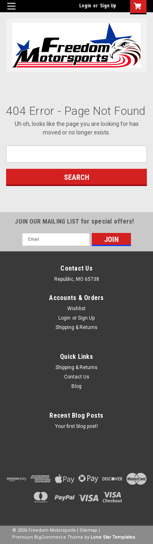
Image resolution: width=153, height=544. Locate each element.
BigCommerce (50, 537)
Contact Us (76, 377)
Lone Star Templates (113, 537)
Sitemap (89, 530)
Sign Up (108, 6)
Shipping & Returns (76, 327)
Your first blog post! (76, 426)
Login (85, 6)
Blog (76, 386)
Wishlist (76, 308)
